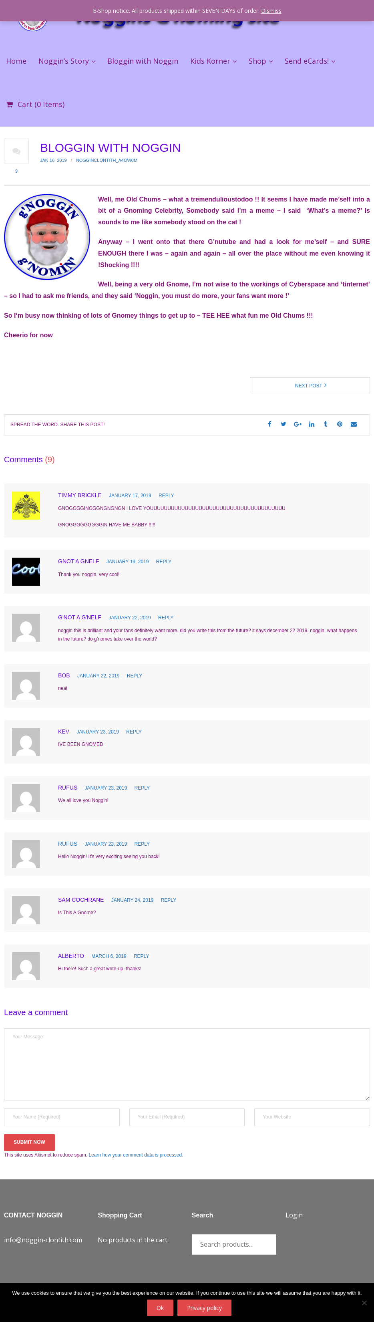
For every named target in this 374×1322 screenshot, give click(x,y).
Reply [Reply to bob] (134, 676)
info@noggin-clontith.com (43, 1239)
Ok (160, 1308)
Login (294, 1215)
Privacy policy (204, 1308)
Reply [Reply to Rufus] (142, 788)
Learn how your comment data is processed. (135, 1155)
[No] (364, 1303)
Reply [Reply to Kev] (133, 732)
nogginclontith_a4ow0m (106, 160)
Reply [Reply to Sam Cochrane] (168, 900)
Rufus (67, 843)
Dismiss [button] (271, 10)
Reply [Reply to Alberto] (141, 956)
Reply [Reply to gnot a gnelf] (163, 561)
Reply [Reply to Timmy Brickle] (166, 495)
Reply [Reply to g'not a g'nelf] (165, 618)
